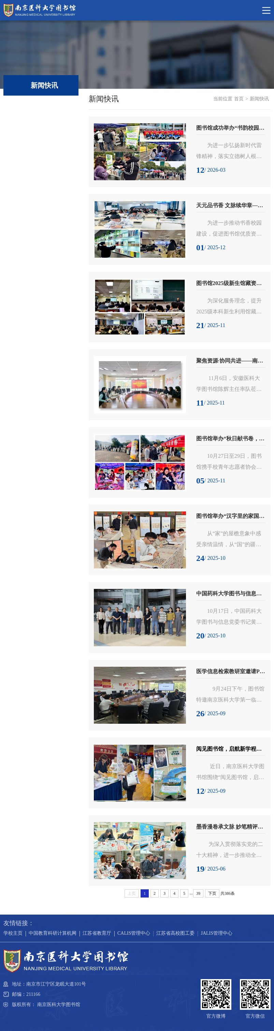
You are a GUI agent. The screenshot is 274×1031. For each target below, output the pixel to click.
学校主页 (13, 933)
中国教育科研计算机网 (52, 933)
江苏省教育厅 (97, 933)
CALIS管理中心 (133, 933)
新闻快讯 (259, 98)
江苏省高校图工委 (175, 933)
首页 (239, 98)
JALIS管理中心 (216, 933)
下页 (212, 893)
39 (198, 893)
